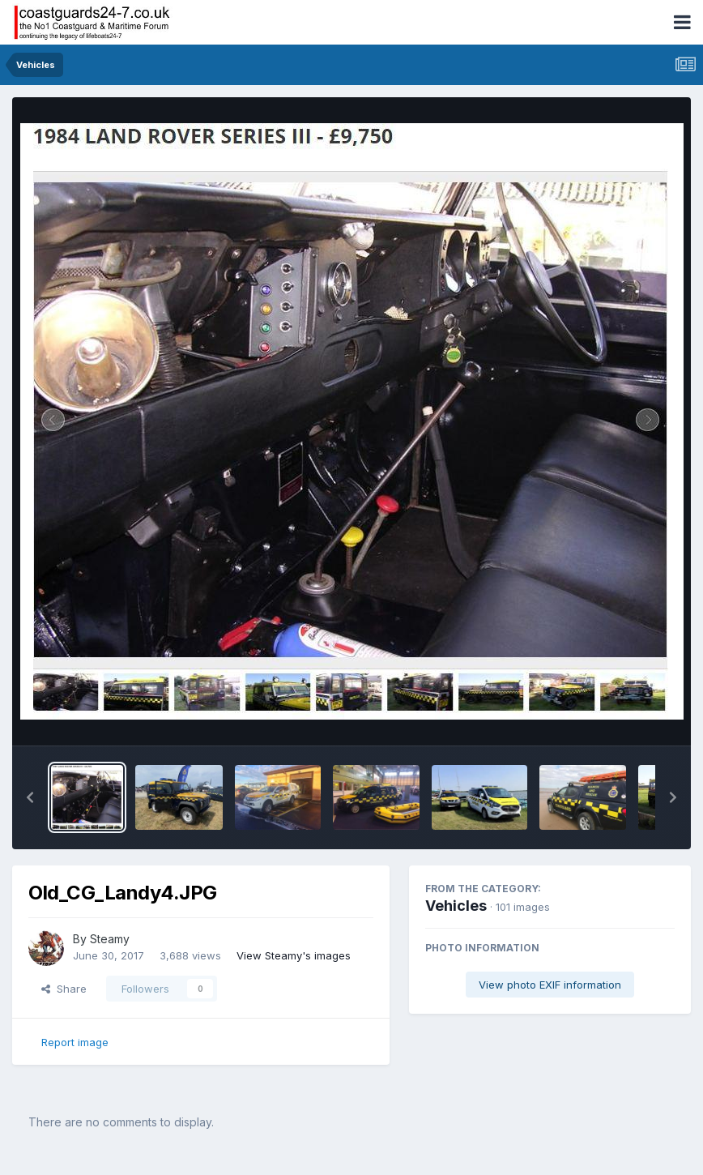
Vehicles (456, 905)
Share (64, 988)
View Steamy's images (293, 955)
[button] (30, 797)
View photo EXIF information (550, 984)
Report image (75, 1042)
